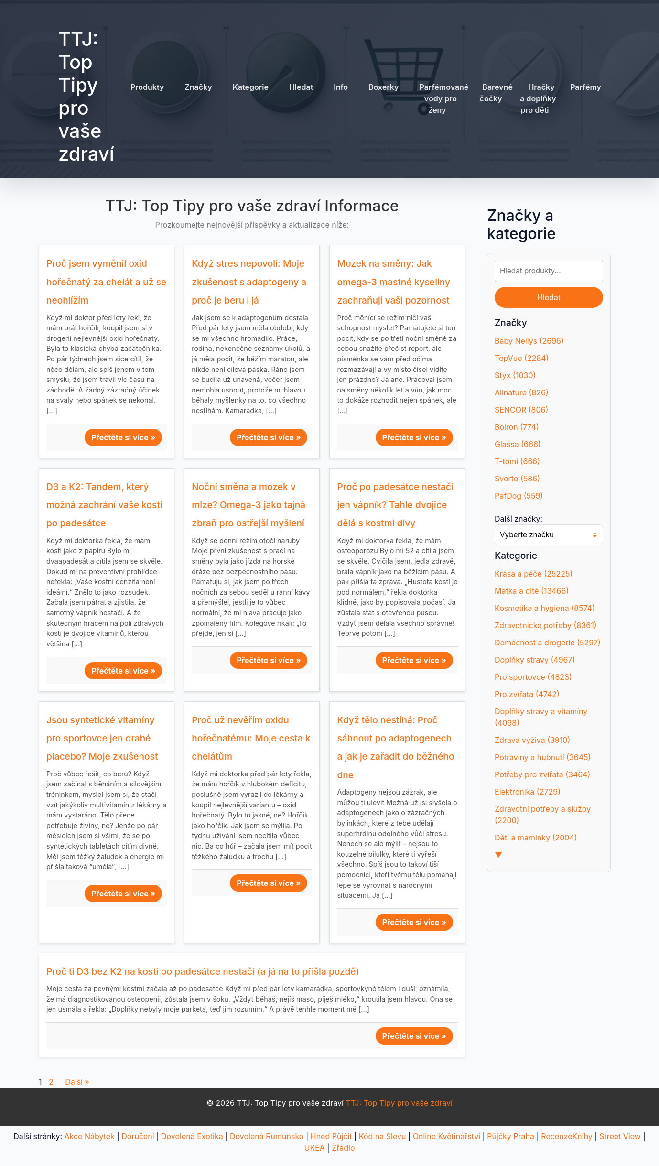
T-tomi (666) (517, 461)
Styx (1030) (515, 375)
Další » (77, 1082)
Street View (620, 1136)
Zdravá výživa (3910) (532, 740)
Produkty (147, 87)
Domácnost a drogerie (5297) (548, 642)
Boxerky (383, 87)
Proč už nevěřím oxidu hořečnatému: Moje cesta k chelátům (251, 738)
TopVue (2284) (522, 358)
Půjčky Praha (510, 1136)
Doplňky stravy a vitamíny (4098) (541, 717)
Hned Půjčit (331, 1136)
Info (341, 87)
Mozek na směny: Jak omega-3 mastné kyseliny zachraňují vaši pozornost (393, 282)
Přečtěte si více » (123, 437)
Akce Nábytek (90, 1136)
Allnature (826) (522, 392)
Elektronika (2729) (528, 791)
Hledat (301, 87)
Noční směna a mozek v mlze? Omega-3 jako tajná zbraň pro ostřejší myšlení (248, 505)
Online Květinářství (446, 1136)
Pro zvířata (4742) (527, 694)
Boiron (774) (517, 427)
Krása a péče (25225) (534, 573)
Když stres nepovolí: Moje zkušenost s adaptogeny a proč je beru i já (249, 282)
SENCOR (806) (521, 409)
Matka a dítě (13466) (532, 591)
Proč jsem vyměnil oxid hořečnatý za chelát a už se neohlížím (106, 282)
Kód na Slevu (382, 1136)
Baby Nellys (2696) (529, 341)
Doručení (137, 1136)
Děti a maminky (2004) (536, 837)
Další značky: (518, 518)
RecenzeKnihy (567, 1136)
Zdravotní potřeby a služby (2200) (543, 814)
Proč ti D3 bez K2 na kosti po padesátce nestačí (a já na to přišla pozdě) (202, 971)
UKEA (314, 1148)
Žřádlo (343, 1148)
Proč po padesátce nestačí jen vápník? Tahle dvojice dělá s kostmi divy (395, 505)
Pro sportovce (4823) (533, 677)
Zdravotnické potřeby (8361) (545, 625)
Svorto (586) (517, 478)
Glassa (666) (518, 444)
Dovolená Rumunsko (266, 1136)
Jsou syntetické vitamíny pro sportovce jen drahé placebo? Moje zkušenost (102, 738)
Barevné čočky (496, 92)
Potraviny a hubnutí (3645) (543, 757)
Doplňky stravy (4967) (535, 660)
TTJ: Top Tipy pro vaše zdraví (86, 96)
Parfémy (585, 87)
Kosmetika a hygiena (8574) (545, 608)
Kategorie (251, 87)
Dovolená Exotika (192, 1136)
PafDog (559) (519, 496)
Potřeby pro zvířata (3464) (542, 774)
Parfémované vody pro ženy (443, 98)
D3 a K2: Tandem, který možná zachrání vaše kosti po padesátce (104, 505)
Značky (198, 87)
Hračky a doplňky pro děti (538, 98)
